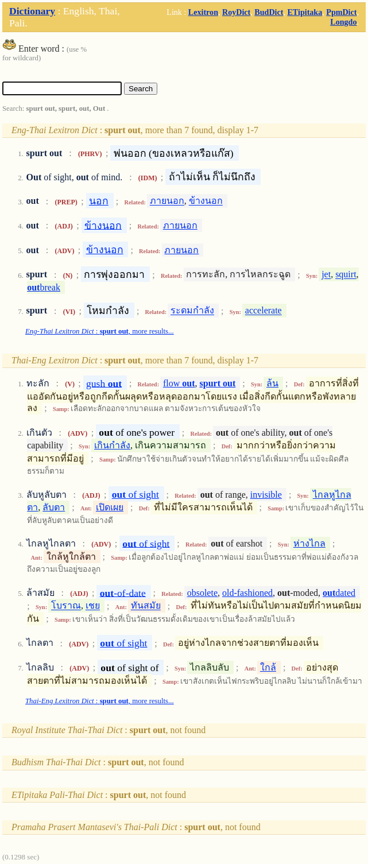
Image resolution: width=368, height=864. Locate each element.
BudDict (268, 12)
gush (104, 383)
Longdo (343, 21)
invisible (266, 494)
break (43, 287)
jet (326, 275)
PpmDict (341, 12)
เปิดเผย (109, 507)
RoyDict (236, 12)
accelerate (263, 311)
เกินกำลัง (112, 445)
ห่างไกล (309, 543)
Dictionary (32, 11)
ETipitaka (304, 12)
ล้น (272, 383)
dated (339, 593)
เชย (93, 606)
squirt (345, 275)
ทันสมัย (146, 606)
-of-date (123, 592)
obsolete (202, 593)
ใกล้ (268, 667)
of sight (135, 494)
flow (179, 383)
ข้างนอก (206, 201)
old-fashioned (247, 593)
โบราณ (66, 606)
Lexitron (203, 12)
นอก (99, 201)
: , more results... (99, 331)
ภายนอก (167, 201)
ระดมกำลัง (192, 311)
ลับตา (53, 507)
